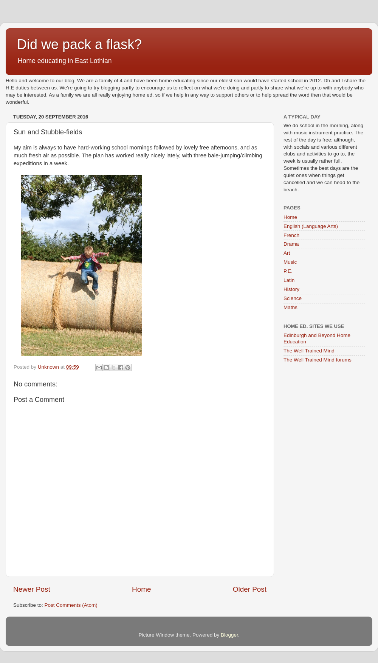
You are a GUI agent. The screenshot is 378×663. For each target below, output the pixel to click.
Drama (291, 244)
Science (293, 298)
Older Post (249, 589)
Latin (289, 280)
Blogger (229, 635)
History (291, 289)
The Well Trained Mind (309, 351)
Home (141, 589)
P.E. (288, 271)
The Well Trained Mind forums (318, 360)
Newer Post (31, 589)
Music (290, 262)
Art (287, 253)
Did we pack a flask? (79, 44)
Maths (290, 307)
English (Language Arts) (311, 226)
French (291, 235)
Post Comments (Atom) (71, 605)
